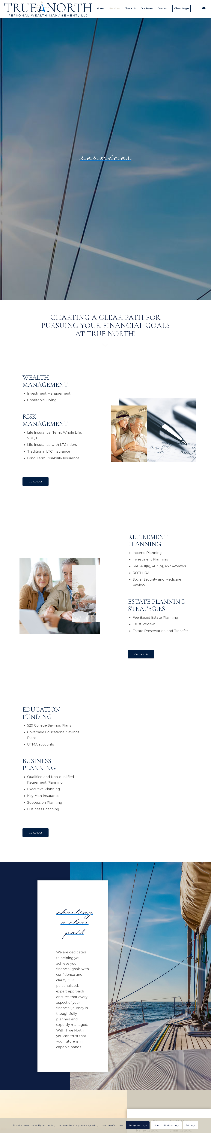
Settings (190, 1125)
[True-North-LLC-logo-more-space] (48, 8)
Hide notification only (166, 1125)
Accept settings (138, 1125)
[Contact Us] (35, 481)
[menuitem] (100, 8)
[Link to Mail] (204, 8)
